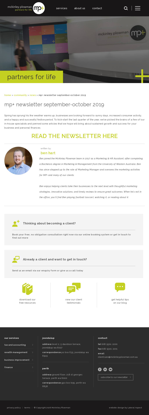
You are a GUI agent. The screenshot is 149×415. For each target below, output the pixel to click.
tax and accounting (15, 345)
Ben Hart (48, 153)
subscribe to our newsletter (114, 377)
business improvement (17, 360)
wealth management (16, 352)
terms (27, 408)
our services (11, 338)
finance (8, 367)
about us (79, 8)
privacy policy (14, 408)
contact (97, 8)
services (61, 8)
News (33, 95)
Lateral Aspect (135, 408)
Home (7, 95)
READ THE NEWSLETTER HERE (74, 136)
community (20, 95)
